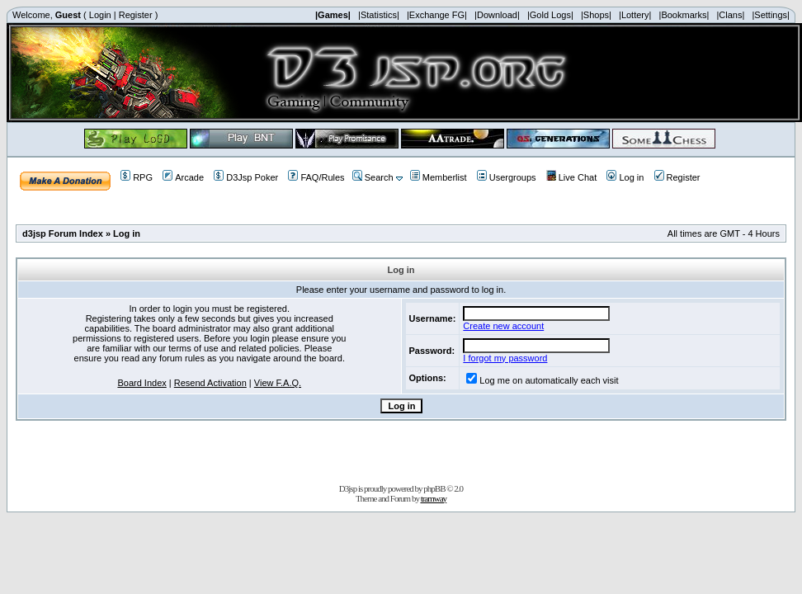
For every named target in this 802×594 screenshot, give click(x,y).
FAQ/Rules (316, 177)
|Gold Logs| (550, 15)
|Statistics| (378, 15)
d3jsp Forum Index (62, 233)
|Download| (497, 15)
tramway (433, 498)
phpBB (434, 488)
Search (373, 177)
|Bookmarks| (684, 15)
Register (136, 15)
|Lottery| (635, 15)
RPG (136, 177)
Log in (625, 177)
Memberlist (438, 177)
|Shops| (596, 15)
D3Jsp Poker (246, 177)
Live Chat (571, 177)
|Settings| (770, 15)
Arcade (183, 177)
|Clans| (730, 15)
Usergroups (506, 177)
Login (100, 15)
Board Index (141, 383)
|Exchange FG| (437, 15)
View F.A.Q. (277, 383)
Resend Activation (210, 383)
